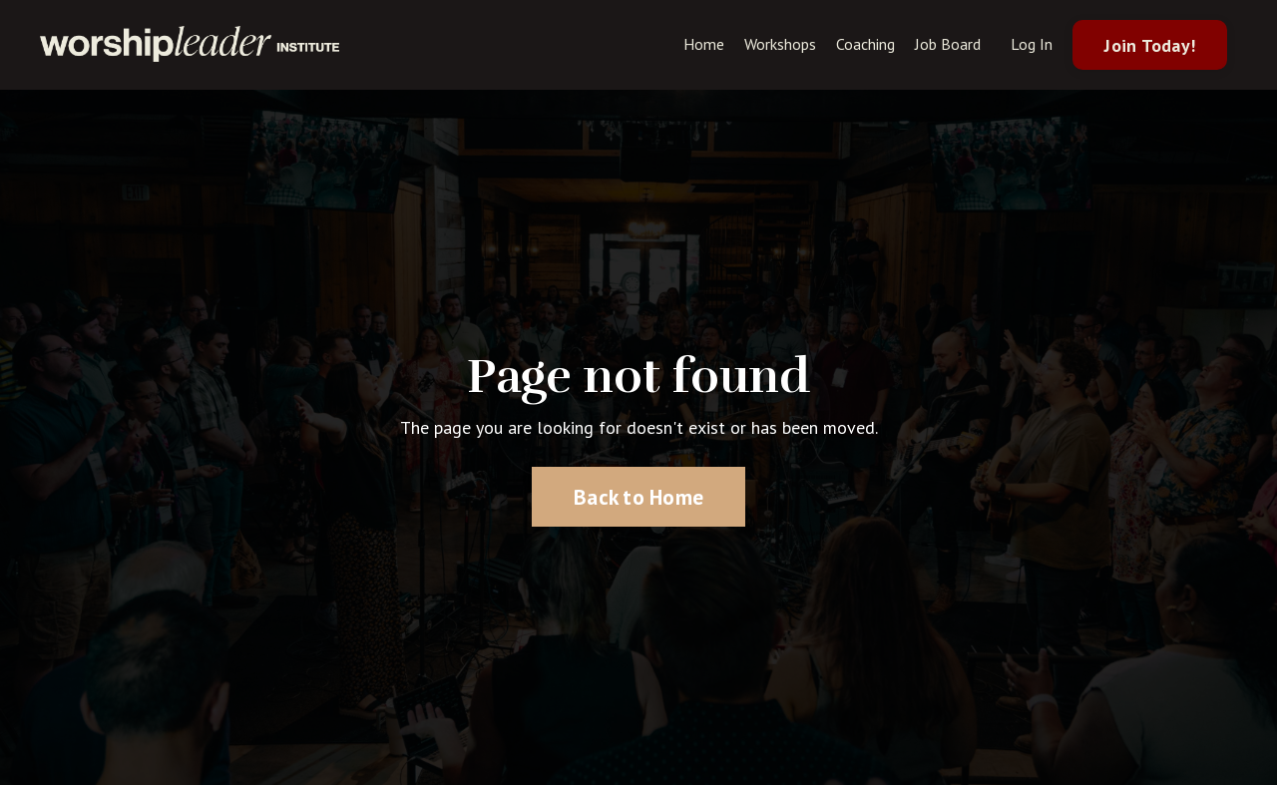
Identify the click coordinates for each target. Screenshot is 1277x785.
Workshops (780, 44)
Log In (1032, 44)
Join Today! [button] (1149, 45)
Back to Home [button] (638, 497)
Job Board (948, 44)
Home (703, 44)
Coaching (865, 44)
